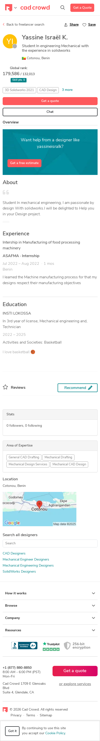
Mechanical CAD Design (69, 464)
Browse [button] (50, 606)
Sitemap (46, 715)
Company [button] (50, 618)
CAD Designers (14, 553)
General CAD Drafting (24, 457)
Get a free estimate (24, 163)
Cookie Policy (55, 733)
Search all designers (20, 535)
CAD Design (48, 90)
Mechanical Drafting (58, 457)
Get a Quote (82, 8)
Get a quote (50, 101)
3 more (67, 90)
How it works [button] (50, 593)
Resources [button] (50, 630)
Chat (50, 112)
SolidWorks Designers (19, 572)
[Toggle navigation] (10, 7)
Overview (11, 122)
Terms (30, 715)
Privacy (16, 715)
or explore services (75, 684)
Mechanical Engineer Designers (26, 559)
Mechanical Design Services (28, 464)
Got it (12, 731)
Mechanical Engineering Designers (28, 566)
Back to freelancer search (23, 25)
